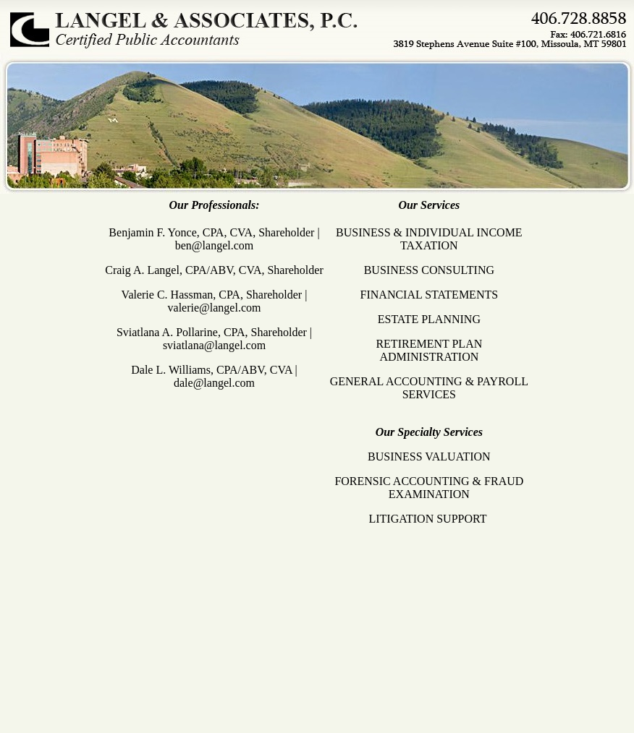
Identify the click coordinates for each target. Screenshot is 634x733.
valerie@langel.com (214, 307)
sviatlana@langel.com (214, 345)
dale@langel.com (214, 383)
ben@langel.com (214, 245)
